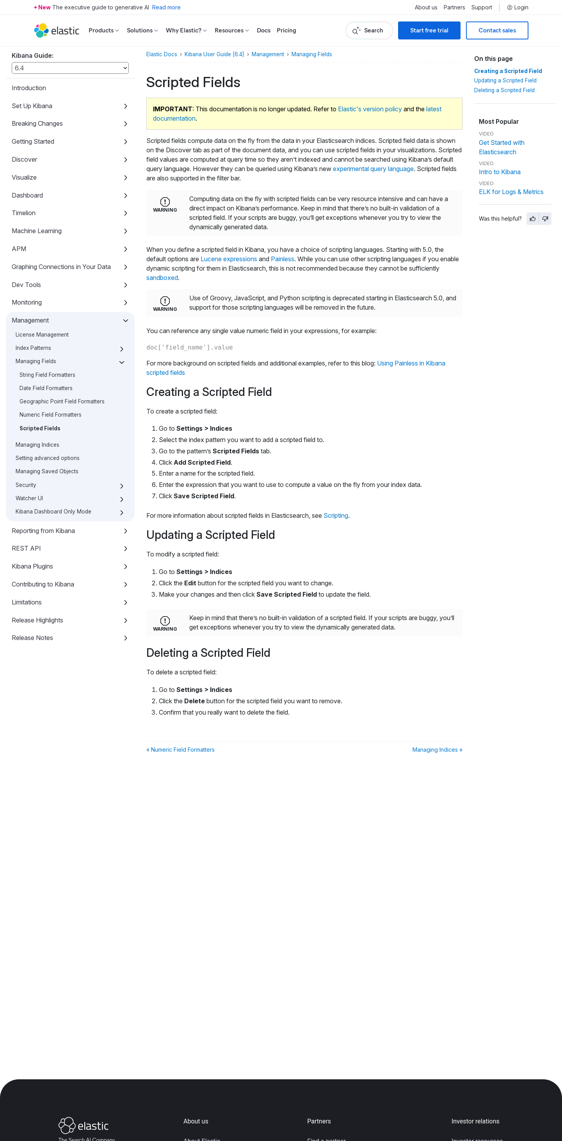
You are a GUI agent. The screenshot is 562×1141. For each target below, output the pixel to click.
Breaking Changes (37, 123)
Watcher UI (29, 498)
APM (19, 249)
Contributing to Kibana (43, 584)
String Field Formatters (47, 375)
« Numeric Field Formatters (180, 749)
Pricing (286, 30)
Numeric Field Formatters (51, 415)
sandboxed (162, 278)
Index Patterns (33, 348)
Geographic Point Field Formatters (62, 401)
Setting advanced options (48, 458)
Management (30, 320)
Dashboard (27, 195)
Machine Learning (37, 231)
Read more (166, 7)
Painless (282, 259)
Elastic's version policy (370, 109)
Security (26, 485)
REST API (26, 548)
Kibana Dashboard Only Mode (53, 511)
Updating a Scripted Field (505, 80)
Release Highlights (37, 620)
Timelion (24, 213)
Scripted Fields (40, 428)
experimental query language (373, 169)
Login (517, 7)
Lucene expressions (229, 259)
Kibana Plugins (32, 566)
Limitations (27, 602)
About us (426, 7)
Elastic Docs (161, 54)
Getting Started (33, 141)
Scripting (336, 515)
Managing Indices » (437, 749)
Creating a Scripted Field (508, 71)
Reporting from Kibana (43, 531)
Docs (263, 30)
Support (481, 7)
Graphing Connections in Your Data (61, 267)
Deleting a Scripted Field (504, 90)
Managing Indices (37, 445)
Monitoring (27, 302)
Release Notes (32, 638)
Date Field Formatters (46, 388)
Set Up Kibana (32, 106)
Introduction (29, 88)
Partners (454, 7)
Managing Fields (36, 361)
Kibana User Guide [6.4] (214, 54)
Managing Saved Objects (47, 471)
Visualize (24, 177)
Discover (24, 159)
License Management (42, 335)
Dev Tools (26, 285)
